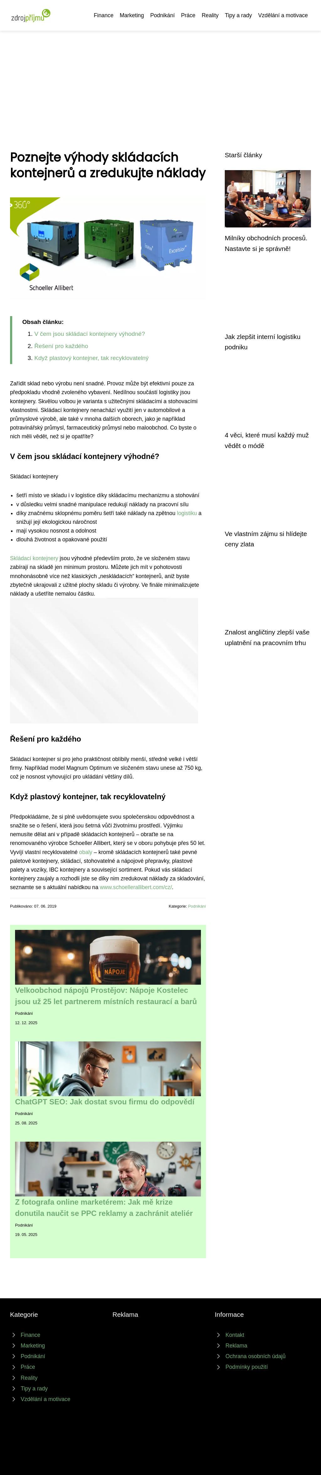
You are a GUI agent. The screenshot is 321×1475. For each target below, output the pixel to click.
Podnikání (162, 15)
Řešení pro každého (61, 346)
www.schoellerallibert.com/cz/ (136, 887)
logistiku (187, 513)
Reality (210, 15)
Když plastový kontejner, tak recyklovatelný (91, 358)
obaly (85, 852)
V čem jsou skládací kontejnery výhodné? (89, 334)
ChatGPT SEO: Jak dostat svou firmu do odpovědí (104, 1101)
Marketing (132, 15)
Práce (188, 15)
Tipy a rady (238, 15)
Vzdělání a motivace (283, 15)
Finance (103, 15)
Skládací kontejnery (34, 558)
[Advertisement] (160, 78)
